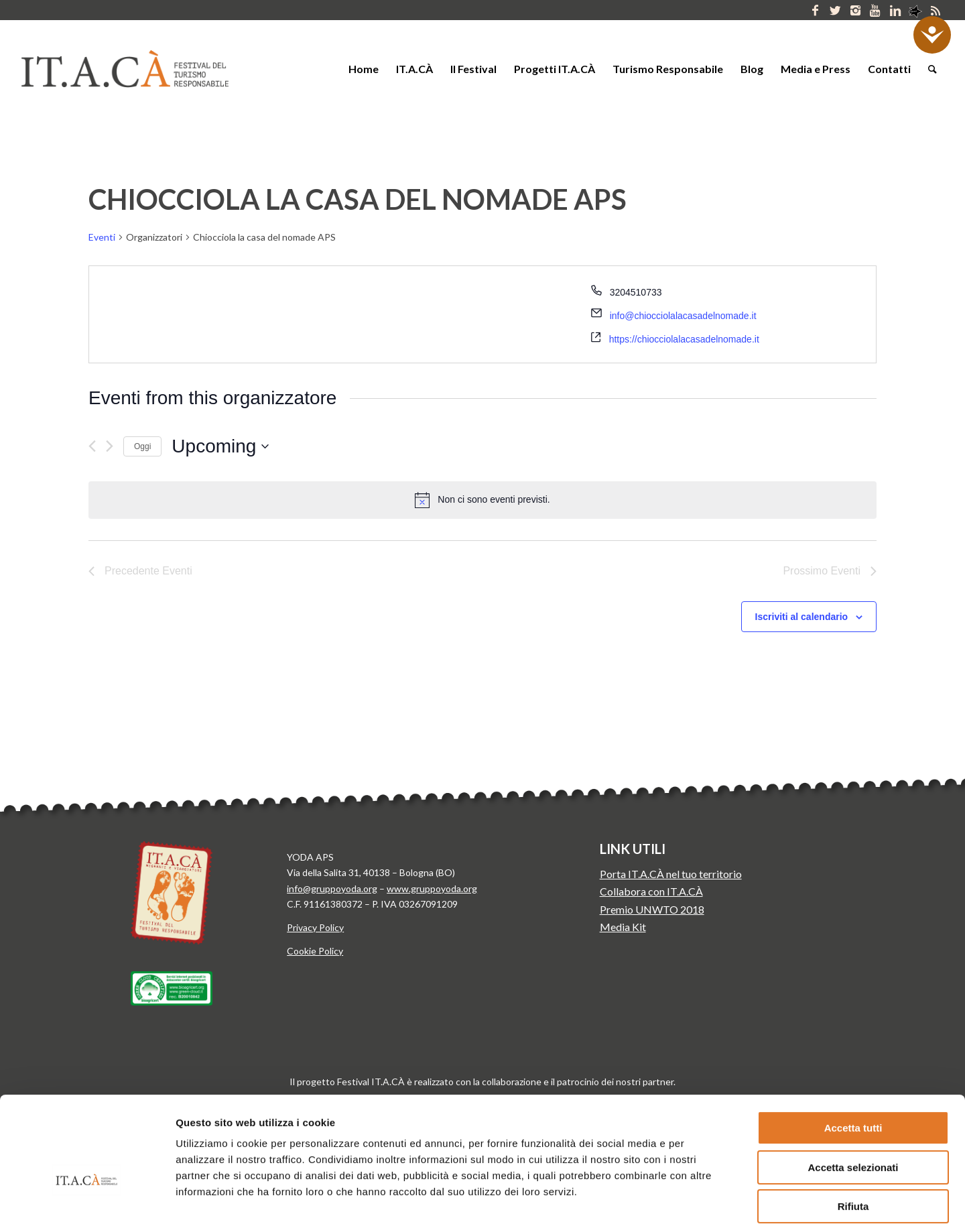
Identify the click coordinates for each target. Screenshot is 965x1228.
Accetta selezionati (853, 1090)
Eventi (101, 237)
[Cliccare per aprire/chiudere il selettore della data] (220, 446)
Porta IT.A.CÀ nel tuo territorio (671, 873)
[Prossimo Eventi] (109, 446)
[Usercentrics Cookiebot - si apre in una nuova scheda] (86, 1202)
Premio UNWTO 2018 (652, 909)
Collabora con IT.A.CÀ (651, 891)
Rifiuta (853, 1129)
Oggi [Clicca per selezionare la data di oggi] (142, 446)
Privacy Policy (315, 927)
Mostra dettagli (702, 1201)
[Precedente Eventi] (92, 446)
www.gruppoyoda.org (432, 888)
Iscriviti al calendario (801, 616)
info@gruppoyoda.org (332, 888)
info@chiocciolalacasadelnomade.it (683, 315)
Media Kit (623, 926)
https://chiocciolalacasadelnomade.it (684, 339)
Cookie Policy (315, 951)
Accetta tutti (853, 1050)
